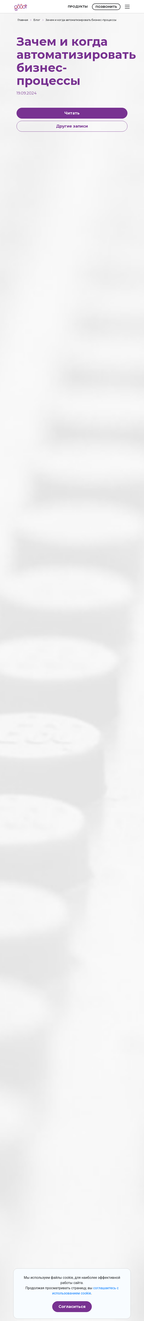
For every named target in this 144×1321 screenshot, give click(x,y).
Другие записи (72, 126)
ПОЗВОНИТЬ (106, 7)
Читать (72, 113)
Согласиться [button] (72, 1306)
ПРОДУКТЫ (78, 6)
